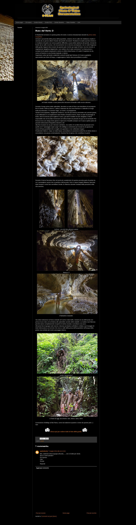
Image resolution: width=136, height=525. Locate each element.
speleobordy (44, 451)
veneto (42, 441)
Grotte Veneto (38, 22)
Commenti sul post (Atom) (49, 516)
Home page (19, 22)
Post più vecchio (91, 513)
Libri (79, 22)
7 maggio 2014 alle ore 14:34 (56, 451)
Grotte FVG (48, 22)
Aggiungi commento (42, 468)
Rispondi (42, 464)
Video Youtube (70, 22)
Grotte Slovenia (59, 22)
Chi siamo (28, 22)
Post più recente (40, 513)
